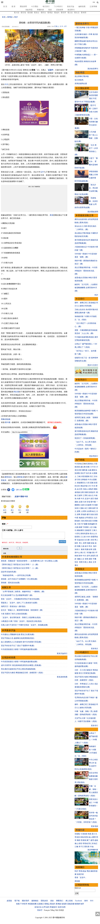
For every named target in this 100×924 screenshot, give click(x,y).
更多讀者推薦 (62, 678)
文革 (94, 562)
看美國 (30, 13)
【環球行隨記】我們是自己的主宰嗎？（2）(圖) (19, 566)
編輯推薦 (81, 6)
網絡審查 (80, 530)
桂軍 (90, 549)
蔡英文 (91, 518)
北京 (95, 518)
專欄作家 (40, 10)
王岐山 (85, 489)
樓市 (88, 514)
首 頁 (5, 6)
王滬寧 (79, 495)
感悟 (90, 559)
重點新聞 (23, 6)
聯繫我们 (59, 901)
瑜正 (95, 843)
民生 (91, 546)
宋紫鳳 (77, 834)
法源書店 (40, 904)
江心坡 (83, 537)
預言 (77, 562)
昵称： (5, 524)
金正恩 (79, 489)
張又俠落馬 (79, 80)
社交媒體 (87, 505)
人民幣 (83, 511)
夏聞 (94, 837)
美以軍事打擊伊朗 (82, 76)
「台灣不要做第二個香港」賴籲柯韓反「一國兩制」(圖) (22, 593)
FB (93, 505)
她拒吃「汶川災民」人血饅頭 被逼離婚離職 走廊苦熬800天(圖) (86, 287)
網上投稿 (69, 901)
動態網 (77, 904)
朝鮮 (96, 505)
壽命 (90, 562)
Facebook (78, 901)
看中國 (7, 422)
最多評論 (70, 6)
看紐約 (56, 13)
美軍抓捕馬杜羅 (81, 84)
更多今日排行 (93, 365)
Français (47, 910)
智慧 (86, 559)
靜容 (80, 843)
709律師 (86, 527)
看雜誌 (47, 904)
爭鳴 (80, 871)
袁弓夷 (77, 480)
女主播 (87, 540)
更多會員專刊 (93, 69)
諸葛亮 (93, 556)
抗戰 (94, 549)
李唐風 (83, 840)
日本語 (61, 910)
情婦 (96, 499)
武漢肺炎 (89, 464)
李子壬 (81, 847)
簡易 (89, 834)
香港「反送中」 (81, 877)
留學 (85, 543)
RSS (91, 901)
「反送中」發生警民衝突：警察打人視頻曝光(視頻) (21, 619)
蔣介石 (83, 553)
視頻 (50, 10)
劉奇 (80, 556)
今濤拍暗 (83, 834)
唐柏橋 (77, 881)
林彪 (76, 556)
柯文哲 (77, 486)
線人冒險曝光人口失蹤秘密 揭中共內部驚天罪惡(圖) (21, 643)
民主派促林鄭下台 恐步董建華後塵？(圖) (17, 596)
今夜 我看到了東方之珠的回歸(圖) (14, 615)
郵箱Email (78, 888)
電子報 (17, 901)
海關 (88, 543)
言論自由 (80, 540)
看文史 (70, 13)
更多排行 (94, 726)
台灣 (86, 518)
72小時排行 (58, 6)
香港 (51, 215)
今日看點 (34, 6)
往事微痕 (83, 480)
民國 (86, 549)
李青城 (85, 843)
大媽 (82, 521)
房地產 (83, 514)
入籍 (82, 546)
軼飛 (86, 837)
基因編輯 (91, 524)
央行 (86, 508)
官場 (88, 502)
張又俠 (88, 473)
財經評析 (80, 874)
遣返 (92, 543)
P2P (82, 524)
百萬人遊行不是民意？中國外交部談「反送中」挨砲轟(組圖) (24, 626)
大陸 (78, 524)
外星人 (85, 562)
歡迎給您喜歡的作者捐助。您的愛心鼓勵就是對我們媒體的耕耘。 (26, 427)
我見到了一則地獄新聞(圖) (85, 438)
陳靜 (78, 840)
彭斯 (82, 492)
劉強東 (77, 521)
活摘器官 (87, 530)
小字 (65, 26)
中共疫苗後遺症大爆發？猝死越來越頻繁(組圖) (19, 650)
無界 (82, 904)
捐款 (52, 901)
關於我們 (25, 901)
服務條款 (34, 901)
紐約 (48, 907)
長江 (92, 476)
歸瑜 (82, 837)
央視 (92, 540)
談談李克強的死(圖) (8, 573)
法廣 (82, 505)
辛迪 (92, 847)
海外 (95, 546)
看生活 (76, 13)
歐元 (94, 511)
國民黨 (84, 470)
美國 (86, 492)
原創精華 (59, 10)
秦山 (76, 843)
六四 (88, 483)
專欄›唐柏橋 (5, 419)
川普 (95, 464)
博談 (88, 871)
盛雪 (92, 840)
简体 (94, 2)
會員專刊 (71, 10)
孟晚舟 (91, 489)
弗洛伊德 (83, 486)
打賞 (55, 26)
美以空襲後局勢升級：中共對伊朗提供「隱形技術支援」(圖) (86, 271)
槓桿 (94, 508)
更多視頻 (94, 826)
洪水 (95, 476)
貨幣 (78, 511)
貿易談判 (92, 492)
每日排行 (46, 6)
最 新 (14, 6)
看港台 (36, 13)
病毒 (88, 467)
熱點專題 (29, 10)
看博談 (50, 13)
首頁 (3, 17)
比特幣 (89, 511)
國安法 (94, 470)
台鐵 (89, 470)
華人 (96, 540)
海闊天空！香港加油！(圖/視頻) (13, 608)
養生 (76, 565)
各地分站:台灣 (40, 907)
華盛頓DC (54, 907)
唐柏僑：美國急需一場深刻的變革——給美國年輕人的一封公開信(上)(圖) (29, 562)
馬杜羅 (16, 392)
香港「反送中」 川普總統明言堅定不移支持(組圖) (20, 600)
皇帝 (88, 556)
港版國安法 (81, 483)
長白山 (92, 534)
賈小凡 (94, 834)
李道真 (77, 837)
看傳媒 (58, 904)
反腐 (80, 502)
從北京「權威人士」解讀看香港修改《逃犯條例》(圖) (22, 611)
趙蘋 (96, 840)
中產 (76, 518)
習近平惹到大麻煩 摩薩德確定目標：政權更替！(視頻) (22, 674)
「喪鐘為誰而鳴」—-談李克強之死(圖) (16, 577)
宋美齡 (89, 553)
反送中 (50, 70)
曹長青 (87, 847)
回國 (78, 546)
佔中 (42, 172)
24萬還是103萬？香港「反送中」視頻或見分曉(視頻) (21, 622)
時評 (16, 17)
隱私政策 (44, 901)
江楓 (76, 847)
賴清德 (77, 467)
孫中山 (77, 553)
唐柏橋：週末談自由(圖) (10, 584)
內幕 (78, 499)
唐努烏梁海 (84, 534)
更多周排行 (93, 456)
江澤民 (85, 495)
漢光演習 (78, 470)
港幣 (78, 514)
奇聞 (81, 562)
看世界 (63, 13)
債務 (90, 508)
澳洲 (82, 549)
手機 (94, 559)
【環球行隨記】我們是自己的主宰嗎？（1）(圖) (19, 569)
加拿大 (77, 508)
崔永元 (91, 495)
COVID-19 (94, 467)
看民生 (43, 13)
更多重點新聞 (93, 212)
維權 (80, 527)
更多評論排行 (62, 655)
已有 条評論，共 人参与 (12, 530)
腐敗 (76, 502)
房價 (86, 521)
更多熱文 (94, 649)
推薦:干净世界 (21, 904)
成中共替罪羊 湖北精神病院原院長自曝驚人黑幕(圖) (21, 666)
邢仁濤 (91, 843)
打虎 (84, 502)
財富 (96, 514)
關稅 (95, 489)
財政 (92, 514)
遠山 (90, 837)
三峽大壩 (80, 476)
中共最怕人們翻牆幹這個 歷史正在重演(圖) (17, 636)
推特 (86, 901)
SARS (88, 537)
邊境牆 (77, 492)
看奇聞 (83, 13)
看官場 (23, 13)
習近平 (83, 473)
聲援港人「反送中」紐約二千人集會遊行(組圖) (19, 604)
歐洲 (60, 907)
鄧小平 (94, 553)
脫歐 (82, 508)
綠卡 (86, 546)
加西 (64, 907)
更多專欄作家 (93, 850)
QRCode (19, 490)
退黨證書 (70, 904)
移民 (76, 543)
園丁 (88, 840)
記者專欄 (93, 6)
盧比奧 (83, 467)
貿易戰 (77, 473)
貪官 (92, 499)
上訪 (91, 527)
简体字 (39, 910)
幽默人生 (80, 559)
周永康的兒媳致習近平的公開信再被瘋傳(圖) (18, 670)
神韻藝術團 (32, 904)
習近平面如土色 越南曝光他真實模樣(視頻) (17, 639)
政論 (84, 871)
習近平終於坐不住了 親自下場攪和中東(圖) (17, 647)
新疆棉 (87, 476)
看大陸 (16, 13)
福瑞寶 (64, 904)
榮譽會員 (8, 477)
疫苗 (95, 483)
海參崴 (81, 518)
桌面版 (9, 901)
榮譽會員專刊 (82, 23)
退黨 (92, 483)
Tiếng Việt (54, 910)
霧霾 (86, 524)
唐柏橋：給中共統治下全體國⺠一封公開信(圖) (19, 580)
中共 (6, 84)
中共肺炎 (78, 464)
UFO (89, 486)
